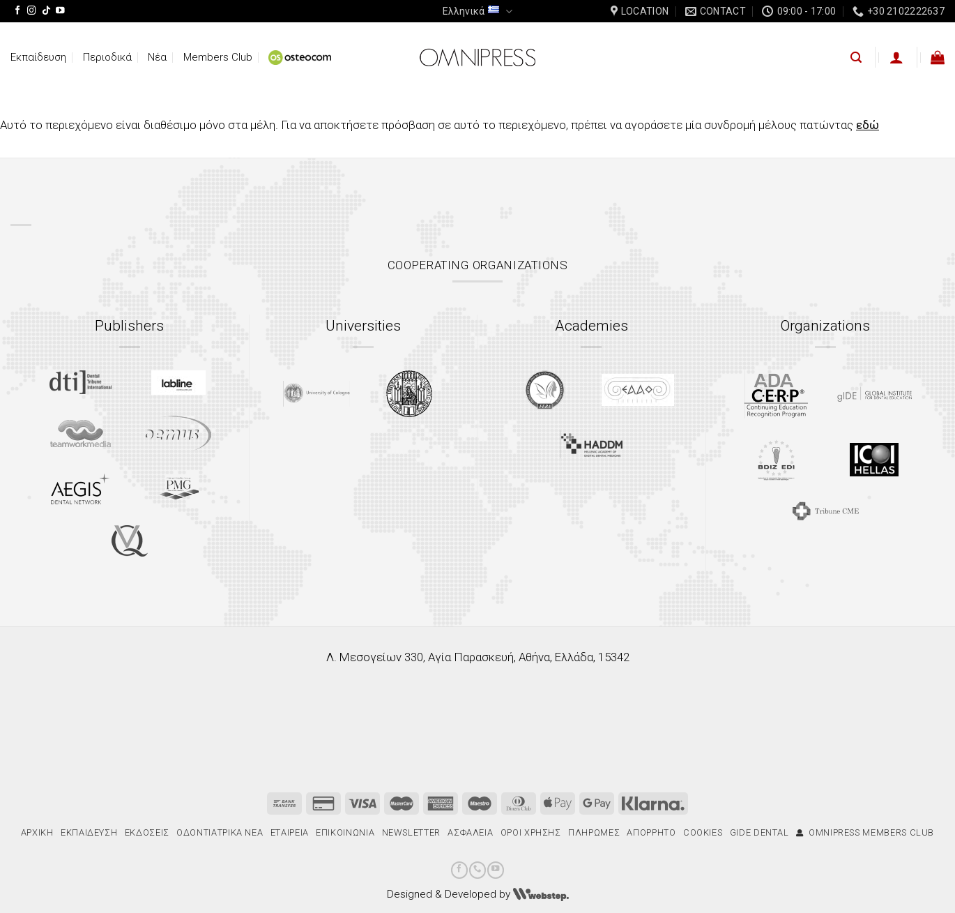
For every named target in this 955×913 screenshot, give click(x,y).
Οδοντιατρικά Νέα (219, 832)
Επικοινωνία (345, 832)
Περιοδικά (107, 57)
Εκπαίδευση (38, 57)
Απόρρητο (651, 832)
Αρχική (37, 832)
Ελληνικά (477, 11)
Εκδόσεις (147, 832)
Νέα (157, 57)
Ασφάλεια (470, 832)
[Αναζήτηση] (856, 57)
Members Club (217, 57)
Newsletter (411, 832)
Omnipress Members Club (865, 832)
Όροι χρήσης (531, 832)
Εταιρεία (289, 832)
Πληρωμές (594, 832)
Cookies (703, 832)
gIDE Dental (759, 832)
